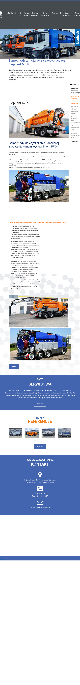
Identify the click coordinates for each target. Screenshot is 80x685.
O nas (20, 14)
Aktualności (11, 13)
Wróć (14, 367)
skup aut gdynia (3, 559)
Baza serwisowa (66, 14)
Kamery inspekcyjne (45, 14)
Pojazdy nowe (27, 14)
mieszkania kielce (3, 557)
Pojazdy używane (34, 14)
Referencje (55, 13)
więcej (40, 404)
